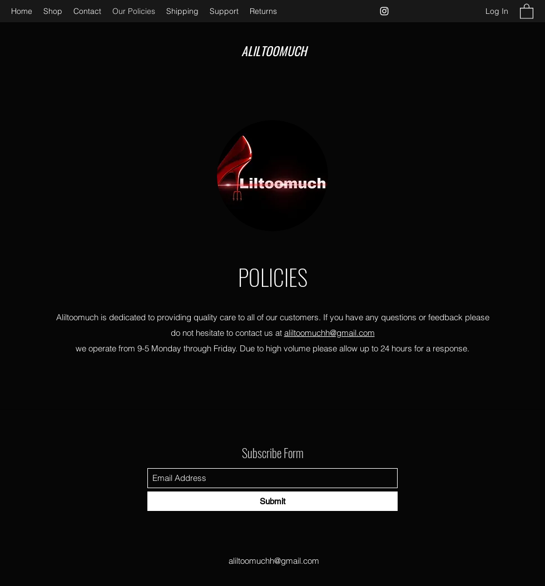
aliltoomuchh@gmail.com (329, 332)
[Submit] (272, 501)
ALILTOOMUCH (273, 50)
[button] (526, 11)
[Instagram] (384, 11)
